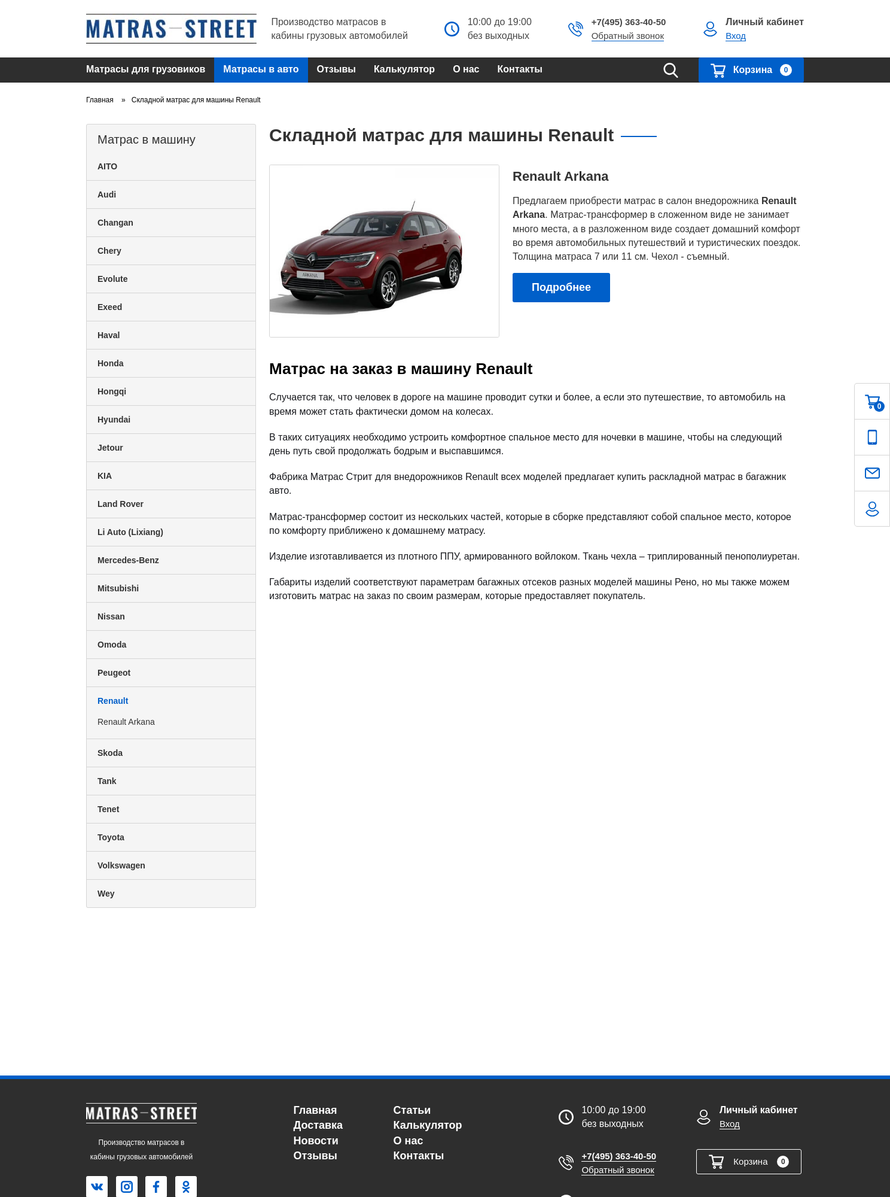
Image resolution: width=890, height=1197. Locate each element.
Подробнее (561, 287)
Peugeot (113, 673)
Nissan (111, 616)
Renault (112, 701)
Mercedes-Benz (128, 560)
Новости (315, 1141)
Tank (107, 781)
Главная (315, 1110)
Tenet (108, 809)
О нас (466, 69)
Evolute (112, 279)
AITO (107, 166)
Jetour (110, 447)
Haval (108, 335)
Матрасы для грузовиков (145, 69)
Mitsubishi (118, 588)
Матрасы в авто (260, 69)
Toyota (110, 837)
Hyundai (113, 419)
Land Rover (120, 504)
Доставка (318, 1125)
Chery (109, 251)
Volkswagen (121, 865)
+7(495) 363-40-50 (629, 22)
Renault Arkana (126, 722)
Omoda (111, 644)
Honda (110, 363)
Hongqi (111, 391)
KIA (104, 476)
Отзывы (336, 69)
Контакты (520, 69)
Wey (106, 893)
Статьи (412, 1110)
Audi (106, 194)
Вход (736, 36)
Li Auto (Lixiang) (130, 532)
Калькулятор (404, 69)
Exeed (109, 307)
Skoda (110, 753)
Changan (115, 222)
